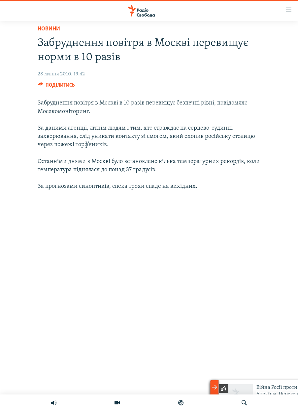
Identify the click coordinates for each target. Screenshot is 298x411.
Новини (49, 29)
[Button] (56, 86)
